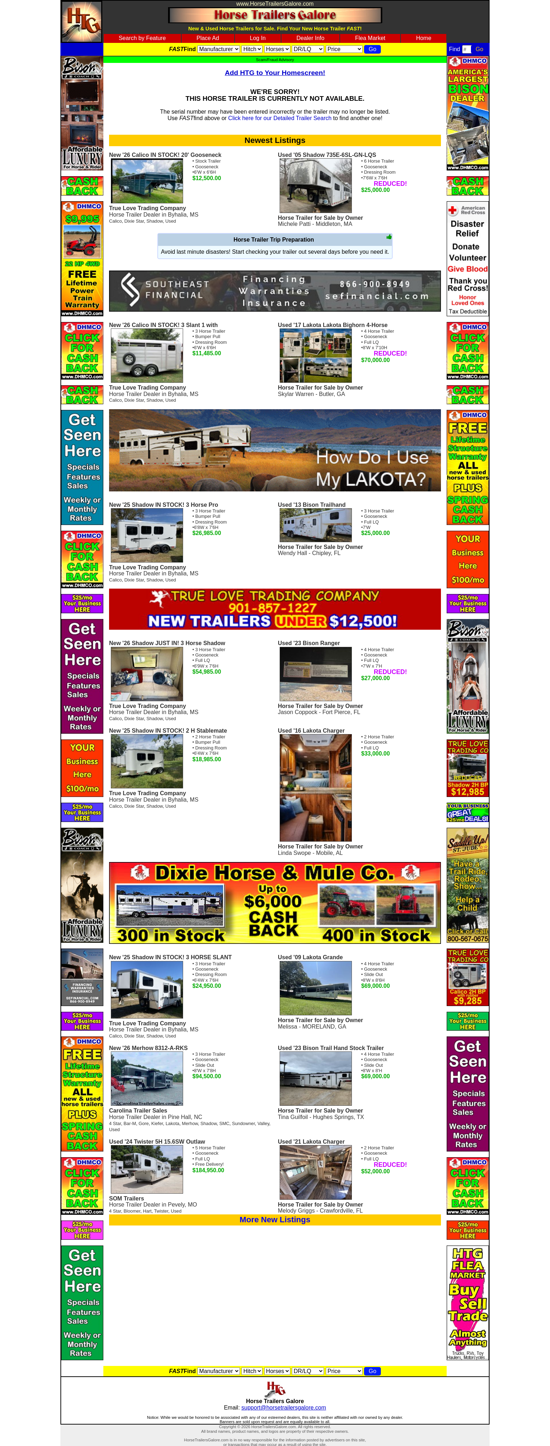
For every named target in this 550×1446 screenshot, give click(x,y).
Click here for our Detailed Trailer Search (280, 118)
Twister (161, 1211)
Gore (144, 1123)
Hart (147, 1211)
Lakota (172, 1123)
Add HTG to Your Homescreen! (275, 72)
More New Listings (275, 1219)
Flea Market (370, 38)
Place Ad (207, 38)
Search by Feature (142, 38)
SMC (224, 1123)
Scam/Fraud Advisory (275, 60)
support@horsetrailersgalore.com (283, 1408)
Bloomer (132, 1211)
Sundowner (243, 1123)
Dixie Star (134, 221)
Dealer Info (310, 38)
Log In (258, 38)
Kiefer (157, 1123)
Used (170, 221)
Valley (263, 1123)
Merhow (190, 1123)
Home (423, 38)
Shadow (155, 221)
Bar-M (130, 1123)
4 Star (115, 1123)
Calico (115, 221)
